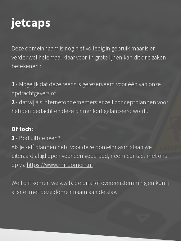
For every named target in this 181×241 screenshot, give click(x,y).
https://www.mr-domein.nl (60, 164)
